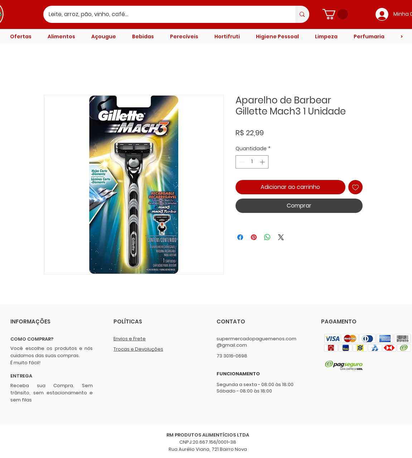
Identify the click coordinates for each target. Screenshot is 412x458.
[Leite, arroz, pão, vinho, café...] (165, 14)
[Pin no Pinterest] (253, 237)
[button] (335, 14)
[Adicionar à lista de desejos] (355, 187)
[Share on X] (281, 237)
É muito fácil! (25, 362)
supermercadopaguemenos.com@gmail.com (256, 342)
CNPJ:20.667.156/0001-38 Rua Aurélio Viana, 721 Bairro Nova (208, 446)
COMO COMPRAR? (31, 339)
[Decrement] (241, 162)
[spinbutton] (252, 162)
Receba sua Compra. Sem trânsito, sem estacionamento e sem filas (51, 392)
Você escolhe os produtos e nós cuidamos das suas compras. (51, 352)
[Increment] (262, 162)
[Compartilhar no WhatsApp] (267, 237)
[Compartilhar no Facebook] (240, 237)
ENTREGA (21, 375)
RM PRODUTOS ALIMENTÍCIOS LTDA (207, 435)
